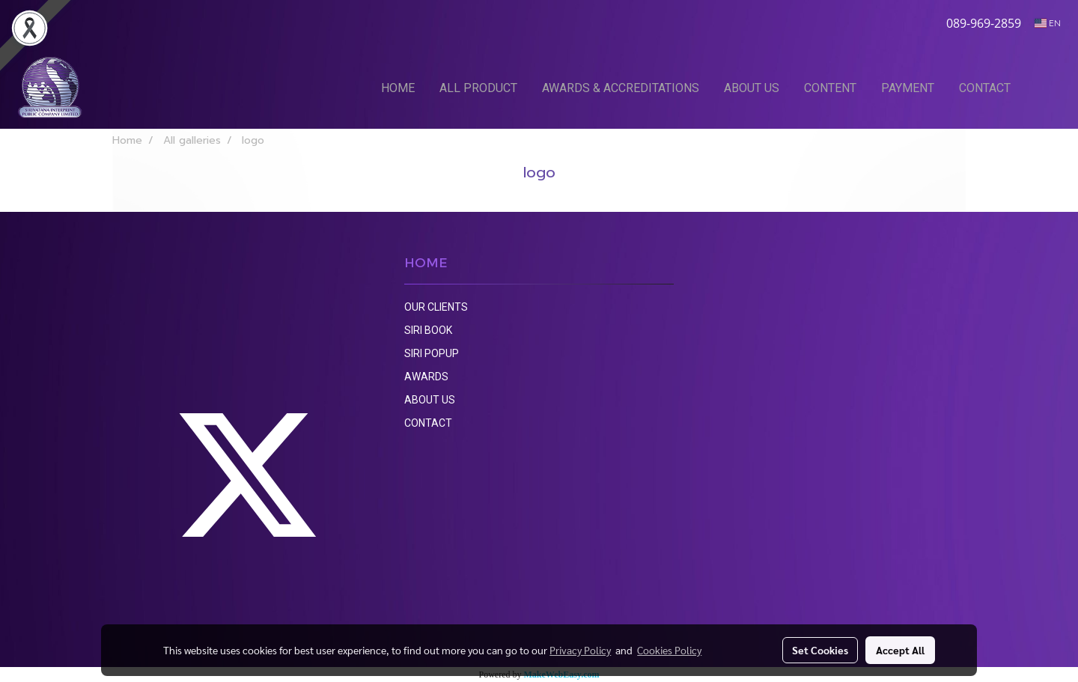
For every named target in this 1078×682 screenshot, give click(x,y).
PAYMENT (907, 88)
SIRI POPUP (431, 353)
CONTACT (985, 88)
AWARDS (426, 377)
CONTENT (830, 88)
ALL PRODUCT (478, 88)
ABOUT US (751, 88)
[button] (1046, 88)
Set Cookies (820, 650)
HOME (398, 88)
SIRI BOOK (428, 330)
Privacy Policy (580, 650)
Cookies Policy (669, 650)
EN (1048, 22)
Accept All (900, 650)
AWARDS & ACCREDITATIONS (620, 88)
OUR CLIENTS (436, 307)
